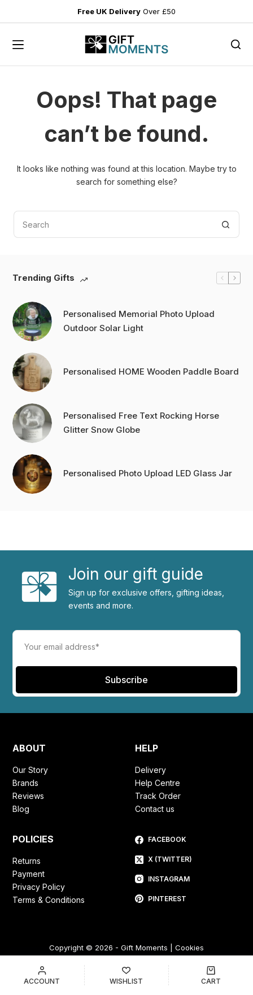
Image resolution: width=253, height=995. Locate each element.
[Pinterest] (163, 899)
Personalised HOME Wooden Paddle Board (151, 371)
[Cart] (211, 975)
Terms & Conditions (48, 900)
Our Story (30, 770)
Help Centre (157, 783)
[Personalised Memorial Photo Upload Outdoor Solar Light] (32, 321)
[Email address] (126, 647)
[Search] (236, 44)
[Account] (42, 975)
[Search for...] (113, 224)
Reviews (28, 796)
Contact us (155, 809)
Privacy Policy (38, 887)
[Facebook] (163, 839)
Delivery (150, 770)
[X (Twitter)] (163, 859)
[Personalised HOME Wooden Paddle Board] (32, 372)
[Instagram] (163, 879)
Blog (20, 809)
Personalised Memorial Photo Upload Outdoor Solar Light (139, 321)
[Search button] (225, 224)
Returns (26, 861)
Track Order (158, 796)
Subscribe (126, 679)
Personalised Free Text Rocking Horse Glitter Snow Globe (141, 422)
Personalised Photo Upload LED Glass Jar (147, 473)
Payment (28, 874)
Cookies (189, 947)
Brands (25, 783)
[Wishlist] (127, 975)
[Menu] (18, 44)
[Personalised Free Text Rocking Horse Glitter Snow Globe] (32, 423)
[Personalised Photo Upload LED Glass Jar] (32, 474)
